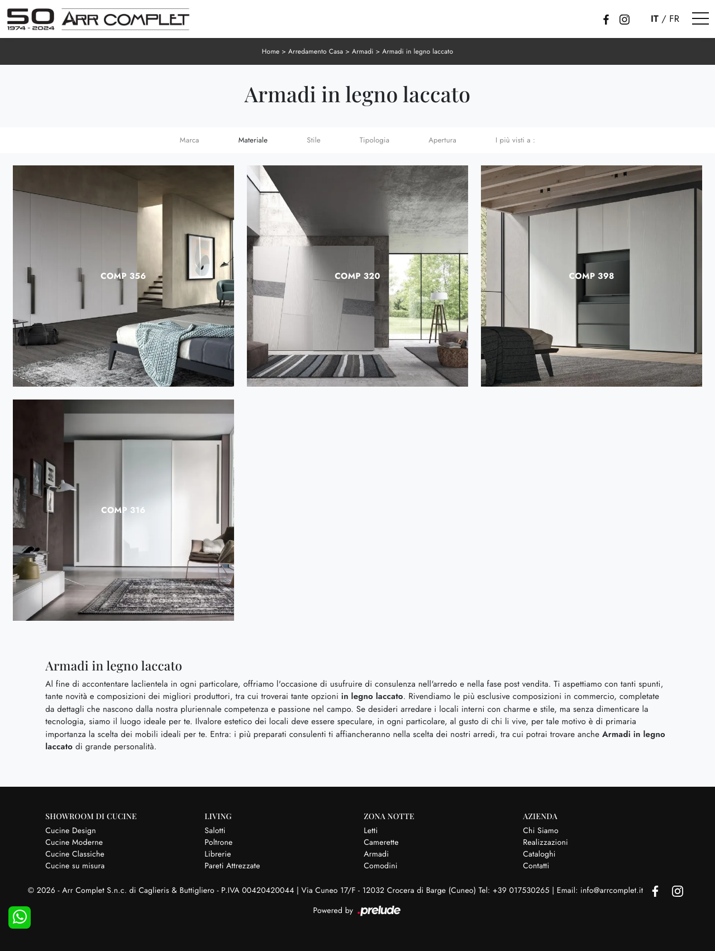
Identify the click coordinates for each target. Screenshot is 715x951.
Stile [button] (314, 140)
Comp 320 (357, 276)
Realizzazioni (545, 842)
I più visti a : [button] (515, 140)
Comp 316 (123, 510)
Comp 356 (123, 276)
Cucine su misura (74, 866)
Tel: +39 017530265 (515, 890)
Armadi (363, 51)
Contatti (536, 866)
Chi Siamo (541, 830)
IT (655, 19)
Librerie (217, 854)
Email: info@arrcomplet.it (601, 890)
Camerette (381, 842)
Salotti (214, 830)
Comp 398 (591, 276)
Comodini (380, 866)
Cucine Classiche (74, 854)
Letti (371, 830)
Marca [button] (189, 140)
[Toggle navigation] (700, 19)
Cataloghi (539, 854)
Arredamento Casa (315, 51)
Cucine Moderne (74, 842)
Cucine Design (70, 830)
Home (271, 51)
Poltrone (218, 842)
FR (674, 19)
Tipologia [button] (374, 140)
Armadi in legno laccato (417, 51)
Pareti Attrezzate (232, 866)
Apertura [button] (442, 140)
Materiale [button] (253, 140)
